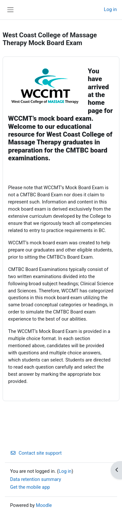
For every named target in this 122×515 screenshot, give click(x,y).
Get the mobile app (30, 487)
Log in (110, 9)
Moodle (44, 505)
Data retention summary (35, 479)
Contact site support (36, 453)
